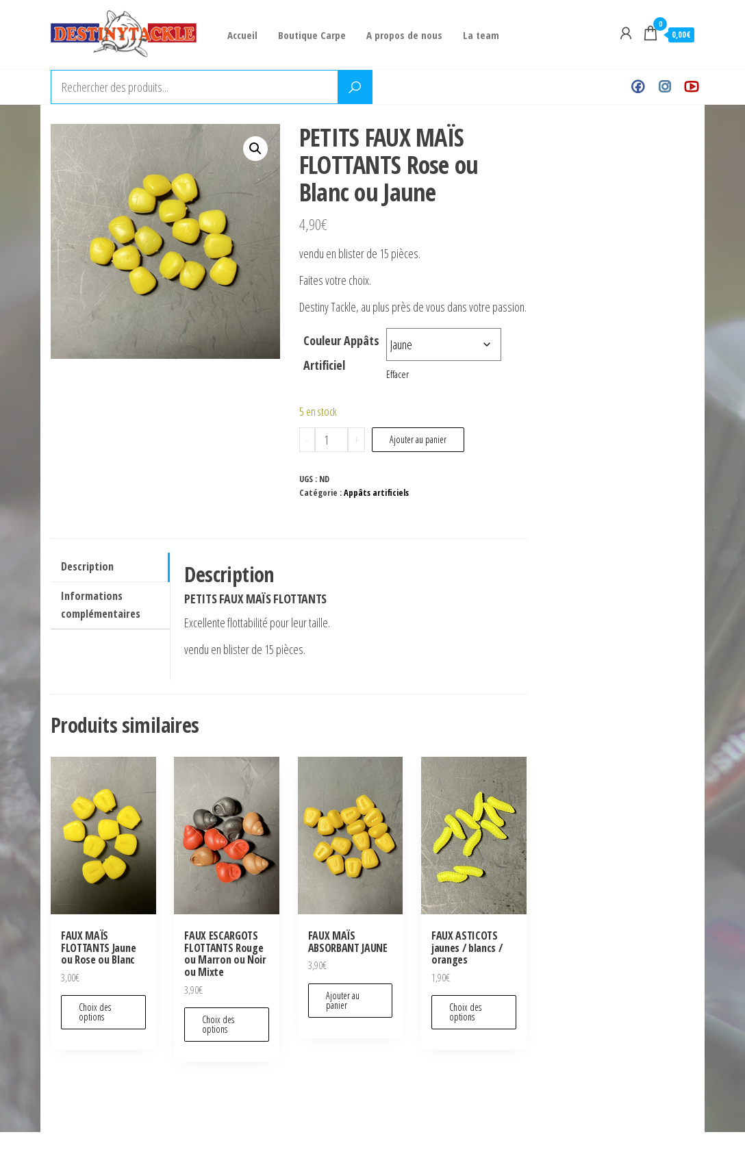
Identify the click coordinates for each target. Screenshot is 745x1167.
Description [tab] (87, 566)
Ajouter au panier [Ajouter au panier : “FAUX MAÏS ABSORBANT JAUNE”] (342, 1000)
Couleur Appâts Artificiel (341, 352)
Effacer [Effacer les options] (397, 374)
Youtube (691, 87)
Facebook (637, 87)
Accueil (242, 35)
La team (481, 35)
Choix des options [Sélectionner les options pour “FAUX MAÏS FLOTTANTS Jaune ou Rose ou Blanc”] (95, 1012)
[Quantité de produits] (332, 439)
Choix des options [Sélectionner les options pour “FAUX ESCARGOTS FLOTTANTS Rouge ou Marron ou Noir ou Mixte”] (218, 1024)
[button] (255, 148)
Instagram (664, 87)
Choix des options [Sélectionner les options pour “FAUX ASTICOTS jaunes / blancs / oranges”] (465, 1012)
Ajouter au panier (418, 439)
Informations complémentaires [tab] (100, 604)
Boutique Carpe (312, 35)
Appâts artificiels (376, 493)
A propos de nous (404, 35)
